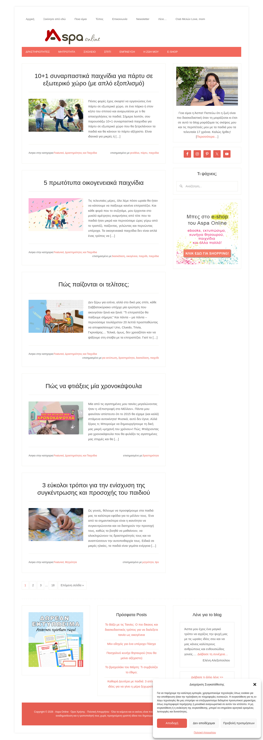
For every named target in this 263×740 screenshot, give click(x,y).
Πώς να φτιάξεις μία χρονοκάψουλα (94, 388)
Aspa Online (131, 36)
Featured (59, 155)
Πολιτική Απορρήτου (205, 732)
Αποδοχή (172, 723)
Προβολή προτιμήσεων (239, 723)
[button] (255, 684)
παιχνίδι (143, 258)
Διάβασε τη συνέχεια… (212, 656)
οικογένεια (131, 258)
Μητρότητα (71, 564)
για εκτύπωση (109, 359)
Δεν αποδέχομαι (204, 723)
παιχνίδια (154, 155)
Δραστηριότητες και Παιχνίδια (81, 155)
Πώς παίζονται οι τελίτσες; (93, 286)
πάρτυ (144, 155)
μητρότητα (148, 564)
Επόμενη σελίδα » (72, 587)
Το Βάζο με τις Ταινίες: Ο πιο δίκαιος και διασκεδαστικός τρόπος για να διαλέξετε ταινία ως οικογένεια (131, 631)
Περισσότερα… (207, 138)
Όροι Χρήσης (78, 712)
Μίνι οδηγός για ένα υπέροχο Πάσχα (131, 645)
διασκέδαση (118, 258)
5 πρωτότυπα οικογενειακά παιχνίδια (94, 184)
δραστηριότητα (127, 359)
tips (157, 564)
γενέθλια (134, 155)
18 (53, 587)
